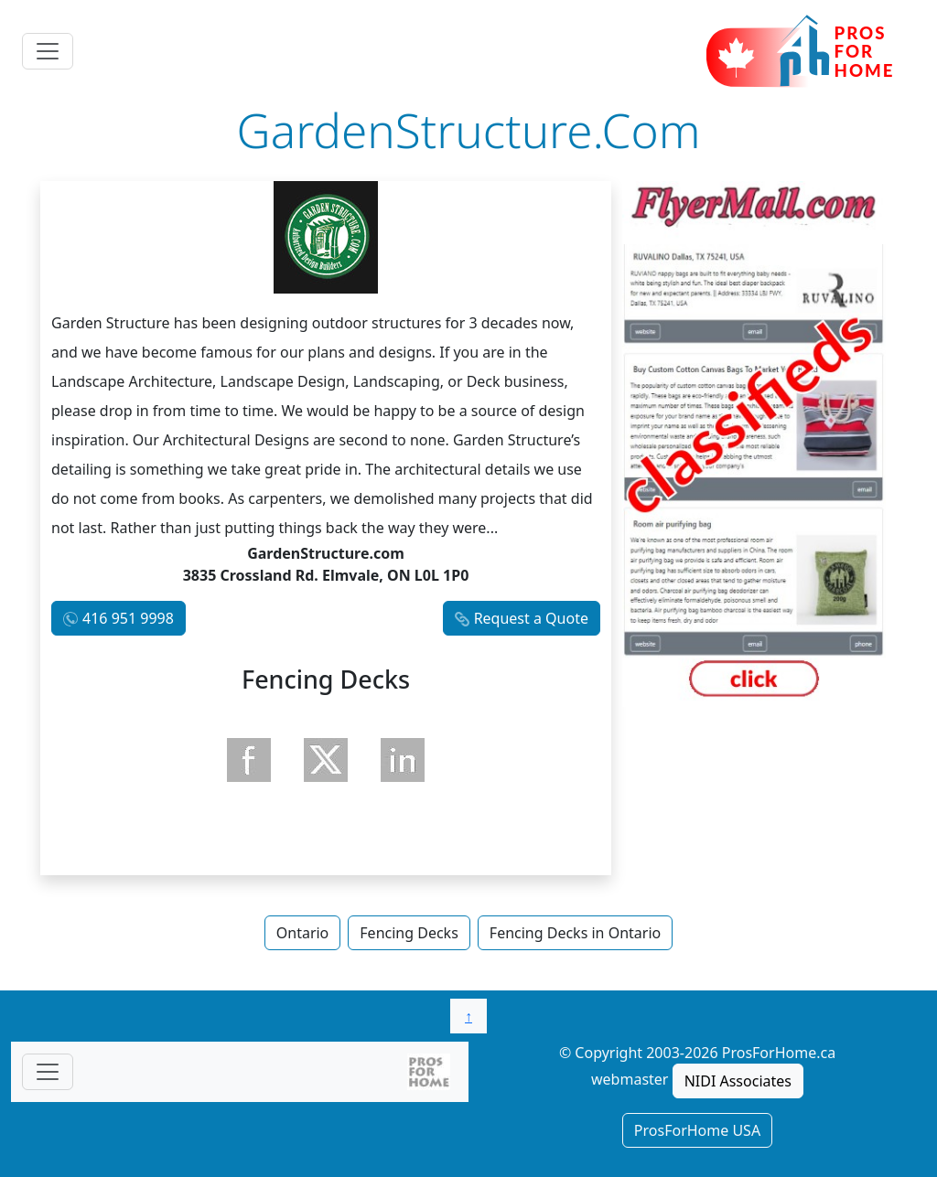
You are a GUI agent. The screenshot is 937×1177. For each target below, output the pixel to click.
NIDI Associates (738, 1081)
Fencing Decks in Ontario (575, 933)
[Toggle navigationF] (47, 1072)
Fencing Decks (409, 933)
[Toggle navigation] (47, 51)
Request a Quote (531, 618)
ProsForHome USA (697, 1130)
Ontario (302, 933)
